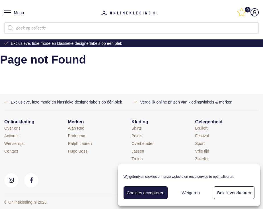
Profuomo (76, 136)
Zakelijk (202, 159)
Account (11, 136)
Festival (202, 136)
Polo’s (137, 136)
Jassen (138, 151)
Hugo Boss (77, 151)
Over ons (12, 128)
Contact (11, 151)
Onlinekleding (19, 121)
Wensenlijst (14, 143)
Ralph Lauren (80, 143)
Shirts (137, 128)
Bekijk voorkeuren (234, 192)
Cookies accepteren (146, 192)
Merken (76, 121)
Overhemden (143, 143)
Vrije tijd (202, 151)
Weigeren (191, 192)
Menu (14, 13)
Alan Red (76, 128)
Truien (137, 159)
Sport (200, 143)
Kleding (140, 121)
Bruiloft (201, 128)
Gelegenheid (209, 121)
